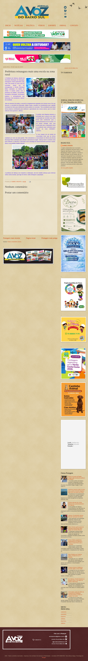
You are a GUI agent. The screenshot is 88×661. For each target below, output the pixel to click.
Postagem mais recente (11, 238)
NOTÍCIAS (18, 25)
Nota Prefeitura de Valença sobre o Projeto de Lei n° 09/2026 (75, 556)
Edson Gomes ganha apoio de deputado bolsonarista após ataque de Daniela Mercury (76, 528)
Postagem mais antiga (49, 238)
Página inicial (30, 238)
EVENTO (63, 616)
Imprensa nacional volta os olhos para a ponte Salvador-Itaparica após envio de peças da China (76, 491)
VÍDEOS (41, 25)
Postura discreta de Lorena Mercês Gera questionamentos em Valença (76, 504)
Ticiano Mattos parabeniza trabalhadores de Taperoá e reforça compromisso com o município (75, 542)
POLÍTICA (30, 25)
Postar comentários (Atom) (14, 241)
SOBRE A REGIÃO (68, 145)
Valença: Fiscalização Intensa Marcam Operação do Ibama (75, 516)
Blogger (44, 657)
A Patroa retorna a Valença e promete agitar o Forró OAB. (75, 568)
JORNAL (63, 25)
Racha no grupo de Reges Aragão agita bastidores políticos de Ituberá (76, 478)
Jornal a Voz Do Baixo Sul (71, 68)
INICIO (8, 25)
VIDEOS (63, 623)
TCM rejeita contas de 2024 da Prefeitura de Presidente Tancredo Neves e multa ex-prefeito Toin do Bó (76, 594)
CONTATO (74, 25)
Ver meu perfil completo (67, 168)
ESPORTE (52, 25)
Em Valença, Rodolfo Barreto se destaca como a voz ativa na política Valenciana (76, 580)
